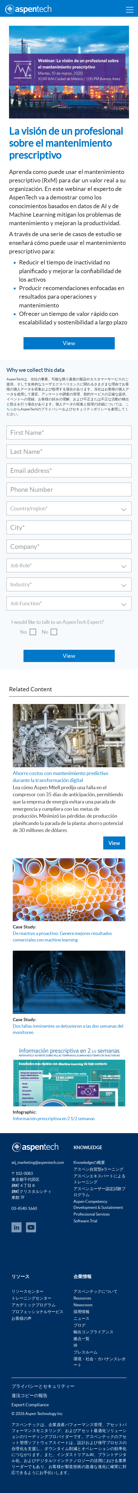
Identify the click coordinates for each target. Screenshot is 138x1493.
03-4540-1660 (24, 1208)
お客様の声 (22, 1318)
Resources (82, 1298)
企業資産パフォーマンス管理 (75, 1424)
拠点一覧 (82, 1338)
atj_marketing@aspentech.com (38, 1162)
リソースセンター (28, 1291)
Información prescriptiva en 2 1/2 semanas (54, 1118)
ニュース (82, 1318)
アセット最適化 (91, 1430)
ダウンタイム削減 (60, 1448)
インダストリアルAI (75, 1454)
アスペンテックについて (96, 1291)
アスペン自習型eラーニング (99, 1169)
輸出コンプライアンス (94, 1332)
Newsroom (83, 1305)
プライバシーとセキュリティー (43, 1386)
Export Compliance (30, 1404)
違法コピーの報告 (30, 1395)
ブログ (80, 1325)
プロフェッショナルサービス (38, 1311)
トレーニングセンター (32, 1298)
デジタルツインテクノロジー (63, 1460)
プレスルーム (86, 1352)
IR (75, 1345)
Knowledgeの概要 (89, 1162)
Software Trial (85, 1221)
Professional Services (92, 1214)
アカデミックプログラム (34, 1305)
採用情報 (82, 1311)
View (114, 843)
